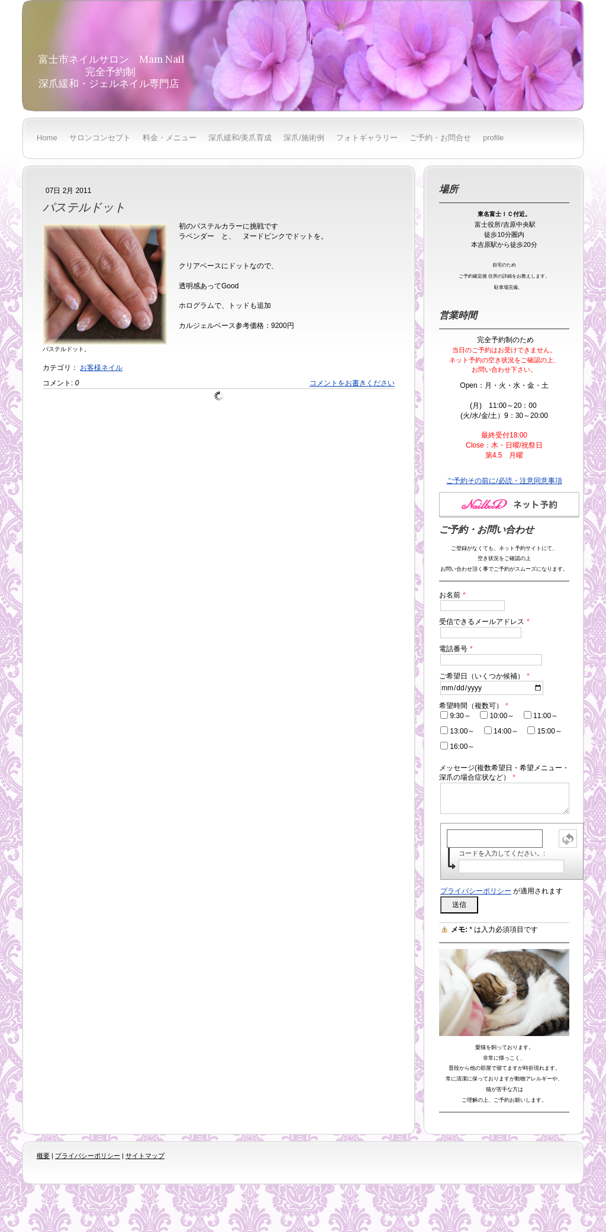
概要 (43, 1155)
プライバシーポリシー (475, 891)
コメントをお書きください (352, 383)
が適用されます (501, 891)
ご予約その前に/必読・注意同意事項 (504, 481)
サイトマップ (145, 1155)
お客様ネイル (101, 368)
